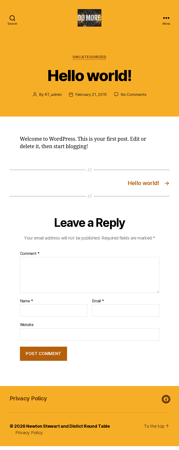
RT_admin (53, 98)
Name (26, 305)
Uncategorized (89, 61)
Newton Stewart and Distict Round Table (68, 429)
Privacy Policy (28, 402)
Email (98, 305)
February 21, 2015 (91, 98)
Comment (30, 258)
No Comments (133, 98)
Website (27, 328)
